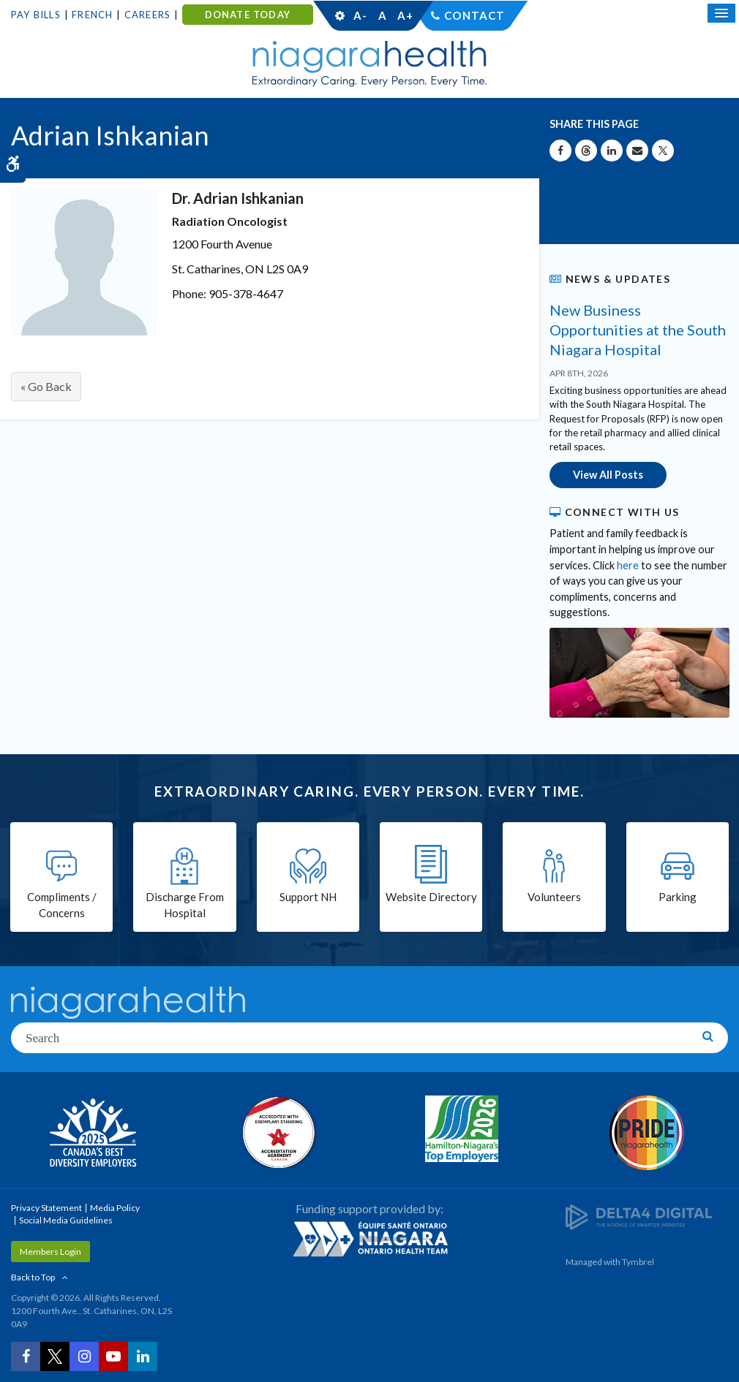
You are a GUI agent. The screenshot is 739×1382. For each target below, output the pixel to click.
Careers (147, 14)
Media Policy (115, 1207)
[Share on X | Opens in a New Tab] (663, 151)
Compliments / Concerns (62, 905)
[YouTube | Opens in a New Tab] (113, 1356)
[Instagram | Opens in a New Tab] (84, 1356)
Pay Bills (36, 14)
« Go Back (46, 386)
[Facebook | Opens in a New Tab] (25, 1356)
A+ (404, 15)
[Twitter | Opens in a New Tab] (55, 1356)
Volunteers (554, 896)
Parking (678, 896)
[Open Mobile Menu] (721, 13)
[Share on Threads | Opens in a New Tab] (586, 151)
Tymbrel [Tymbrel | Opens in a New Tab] (638, 1261)
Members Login (50, 1251)
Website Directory (431, 896)
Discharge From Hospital (185, 905)
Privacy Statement (46, 1207)
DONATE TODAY (247, 14)
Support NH (308, 896)
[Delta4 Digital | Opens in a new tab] (639, 1215)
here (628, 565)
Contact (474, 15)
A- (360, 15)
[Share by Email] (637, 151)
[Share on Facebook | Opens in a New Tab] (560, 151)
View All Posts (608, 474)
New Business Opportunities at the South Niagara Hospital (637, 329)
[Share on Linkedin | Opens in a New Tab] (612, 151)
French (92, 14)
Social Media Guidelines (66, 1220)
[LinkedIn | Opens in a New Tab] (142, 1356)
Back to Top (33, 1277)
